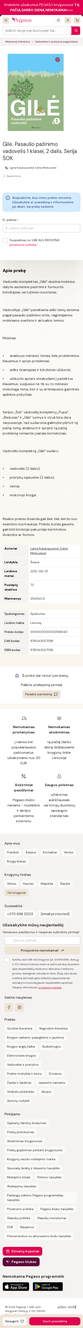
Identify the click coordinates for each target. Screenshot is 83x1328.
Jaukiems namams (51, 1083)
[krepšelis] (77, 20)
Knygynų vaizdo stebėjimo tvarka (31, 1159)
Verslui (68, 852)
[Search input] (37, 30)
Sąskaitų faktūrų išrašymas (26, 1123)
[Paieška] (75, 30)
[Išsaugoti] (15, 1321)
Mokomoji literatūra (17, 41)
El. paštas (10, 220)
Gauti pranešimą (55, 1321)
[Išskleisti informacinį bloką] (58, 20)
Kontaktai (50, 852)
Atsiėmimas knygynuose (24, 1141)
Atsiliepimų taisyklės (21, 1186)
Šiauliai (65, 884)
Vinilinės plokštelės (20, 1092)
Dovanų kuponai (25, 1251)
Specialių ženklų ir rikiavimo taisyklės (33, 1168)
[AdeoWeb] (67, 1307)
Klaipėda (47, 884)
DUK (10, 1227)
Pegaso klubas (24, 1261)
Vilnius (11, 884)
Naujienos (27, 1227)
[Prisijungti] (67, 20)
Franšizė (13, 852)
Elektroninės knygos (21, 1056)
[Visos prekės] (6, 20)
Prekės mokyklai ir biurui (24, 1074)
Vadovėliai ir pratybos (23, 1065)
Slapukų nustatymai (51, 1218)
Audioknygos (51, 1046)
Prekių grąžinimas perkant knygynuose (34, 1150)
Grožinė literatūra (19, 1028)
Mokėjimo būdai (18, 1177)
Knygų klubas (16, 861)
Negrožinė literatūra (53, 1028)
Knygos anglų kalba (21, 1046)
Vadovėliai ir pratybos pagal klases (57, 41)
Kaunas (28, 884)
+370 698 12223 (20, 914)
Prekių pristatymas (20, 1132)
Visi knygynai (16, 893)
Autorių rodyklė (18, 1101)
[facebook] (8, 1007)
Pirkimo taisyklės (49, 1177)
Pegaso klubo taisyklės (57, 1209)
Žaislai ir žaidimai (19, 1083)
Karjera (31, 852)
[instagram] (19, 1007)
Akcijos (46, 1092)
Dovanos (55, 1074)
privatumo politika (23, 245)
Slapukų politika (18, 1218)
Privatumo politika (20, 1209)
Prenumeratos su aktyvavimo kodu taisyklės (39, 1236)
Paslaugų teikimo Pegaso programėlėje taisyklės (35, 1197)
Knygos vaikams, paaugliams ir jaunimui (35, 1037)
